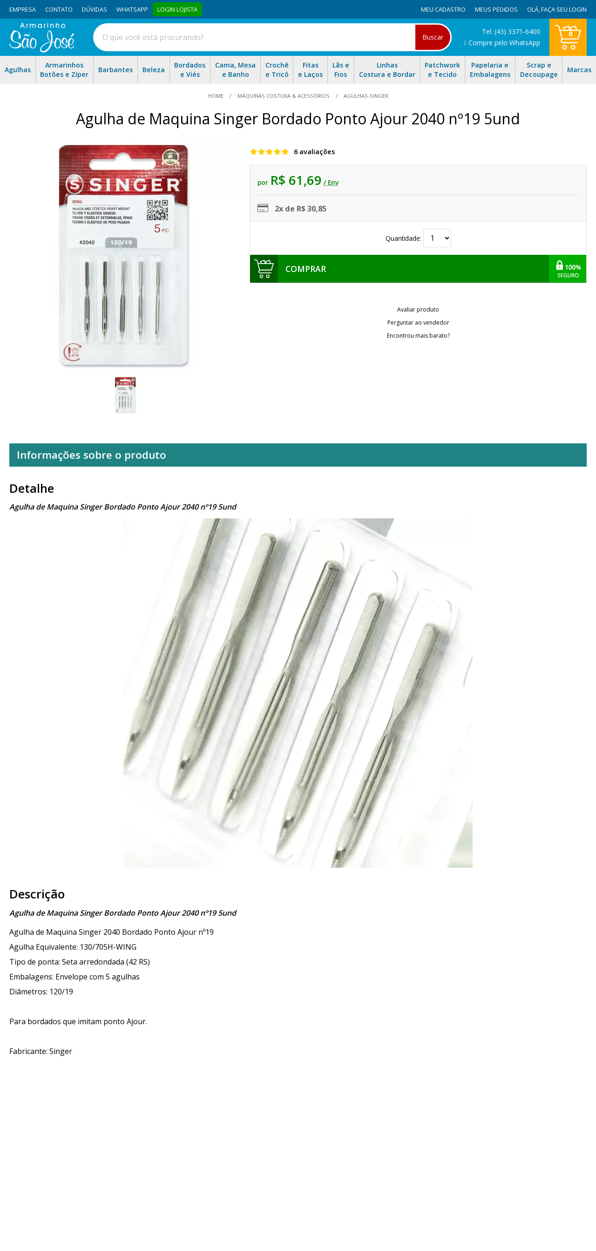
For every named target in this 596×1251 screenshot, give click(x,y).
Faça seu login (564, 9)
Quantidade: (418, 238)
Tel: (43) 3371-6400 (511, 31)
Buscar (432, 37)
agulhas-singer (365, 95)
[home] (41, 50)
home (216, 95)
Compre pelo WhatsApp (502, 42)
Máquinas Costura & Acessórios (283, 95)
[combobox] (272, 37)
